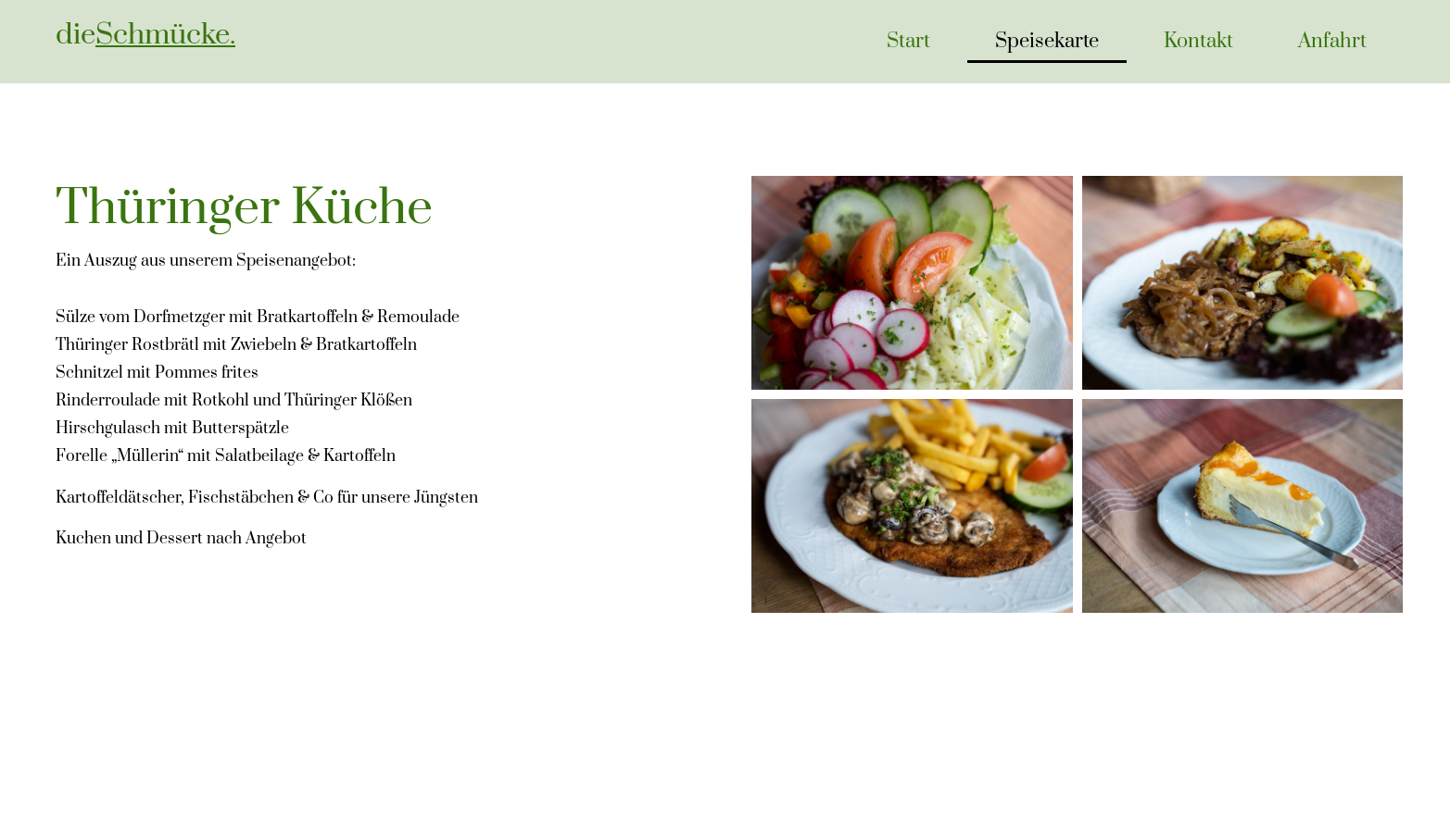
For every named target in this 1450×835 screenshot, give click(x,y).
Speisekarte (1047, 41)
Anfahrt (1332, 41)
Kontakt (1198, 41)
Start (908, 41)
